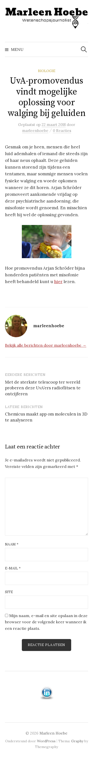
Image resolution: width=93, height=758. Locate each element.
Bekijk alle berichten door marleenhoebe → (45, 345)
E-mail (13, 568)
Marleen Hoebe (53, 733)
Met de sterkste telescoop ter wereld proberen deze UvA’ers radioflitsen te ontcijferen (43, 388)
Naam (11, 544)
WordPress (46, 741)
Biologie (46, 71)
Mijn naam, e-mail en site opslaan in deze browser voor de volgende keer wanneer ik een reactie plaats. (46, 622)
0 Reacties (62, 130)
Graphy (77, 741)
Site (9, 592)
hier (58, 281)
